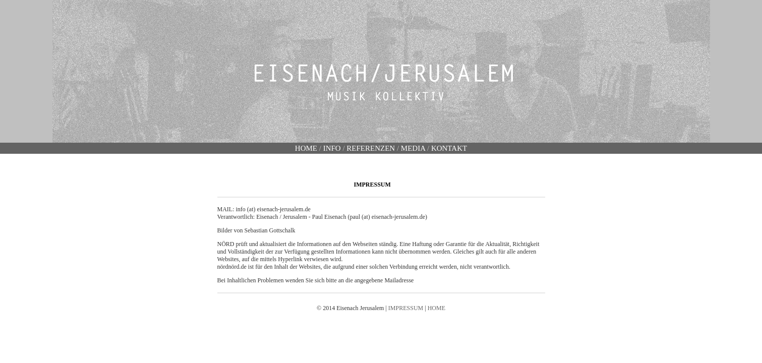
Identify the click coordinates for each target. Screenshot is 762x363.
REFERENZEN (370, 148)
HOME (306, 148)
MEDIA (413, 148)
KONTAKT (449, 148)
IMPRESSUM (405, 308)
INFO (333, 148)
